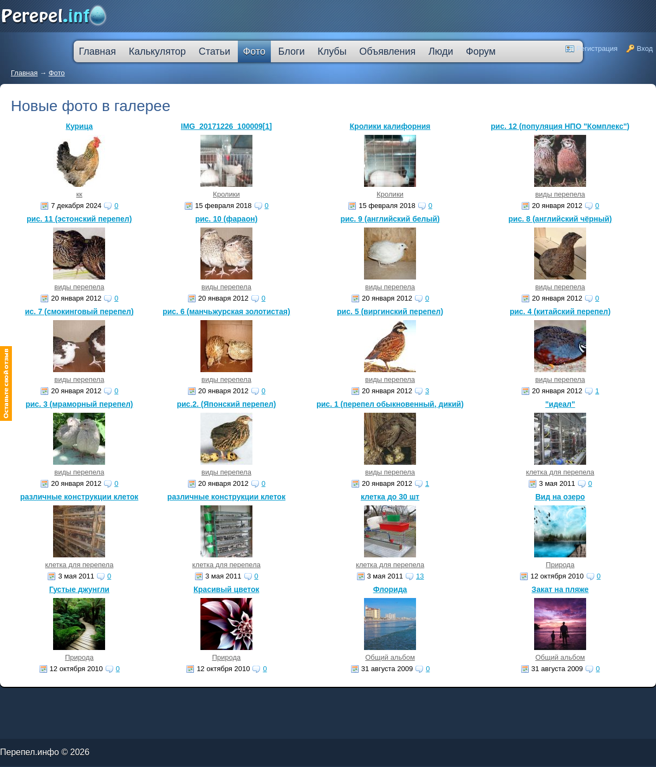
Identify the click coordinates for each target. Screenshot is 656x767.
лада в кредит (51, 699)
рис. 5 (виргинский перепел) (390, 311)
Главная (24, 73)
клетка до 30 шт (390, 496)
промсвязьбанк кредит (33, 699)
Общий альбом (390, 657)
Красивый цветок (226, 589)
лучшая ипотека (256, 699)
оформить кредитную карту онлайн (177, 701)
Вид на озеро (560, 496)
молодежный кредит (118, 699)
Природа (560, 565)
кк (79, 194)
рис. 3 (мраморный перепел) (79, 404)
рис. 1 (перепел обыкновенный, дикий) (390, 404)
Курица (79, 126)
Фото (57, 73)
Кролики (226, 194)
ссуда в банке (35, 701)
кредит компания (51, 701)
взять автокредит (299, 701)
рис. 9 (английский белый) (389, 218)
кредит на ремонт (69, 701)
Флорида (390, 589)
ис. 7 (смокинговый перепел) (79, 311)
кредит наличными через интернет (95, 701)
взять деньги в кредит (275, 699)
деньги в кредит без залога (93, 699)
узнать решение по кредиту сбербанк (171, 699)
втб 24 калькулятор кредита (209, 701)
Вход (645, 48)
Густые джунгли (79, 589)
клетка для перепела (560, 472)
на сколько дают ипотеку (236, 701)
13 (420, 576)
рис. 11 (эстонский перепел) (79, 218)
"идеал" (560, 404)
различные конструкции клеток (79, 496)
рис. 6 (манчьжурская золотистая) (226, 311)
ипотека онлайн (150, 701)
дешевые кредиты (258, 701)
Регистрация (597, 48)
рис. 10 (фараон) (226, 218)
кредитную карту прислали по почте (208, 699)
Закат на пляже (559, 589)
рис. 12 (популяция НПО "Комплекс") (560, 126)
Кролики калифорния (390, 126)
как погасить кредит (70, 699)
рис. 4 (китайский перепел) (560, 311)
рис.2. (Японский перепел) (226, 404)
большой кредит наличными (128, 701)
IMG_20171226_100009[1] (226, 126)
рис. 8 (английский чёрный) (560, 218)
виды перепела (560, 194)
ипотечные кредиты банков (14, 701)
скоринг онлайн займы (139, 699)
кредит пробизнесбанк (279, 701)
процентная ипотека (237, 699)
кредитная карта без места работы (304, 699)
